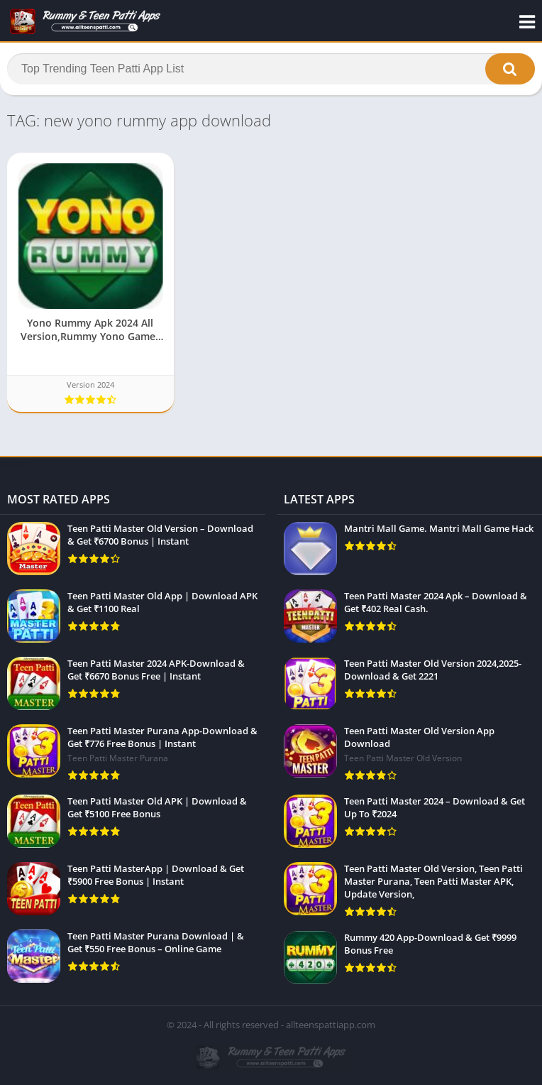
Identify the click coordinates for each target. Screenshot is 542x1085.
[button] (510, 68)
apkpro (15, 463)
